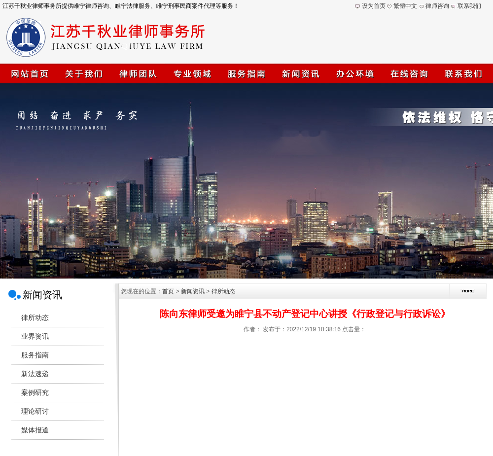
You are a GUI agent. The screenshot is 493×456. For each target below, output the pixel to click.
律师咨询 (437, 5)
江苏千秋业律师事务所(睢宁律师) (246, 181)
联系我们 (469, 5)
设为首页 (374, 5)
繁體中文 (405, 5)
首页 (168, 291)
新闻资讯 (193, 291)
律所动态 (223, 291)
